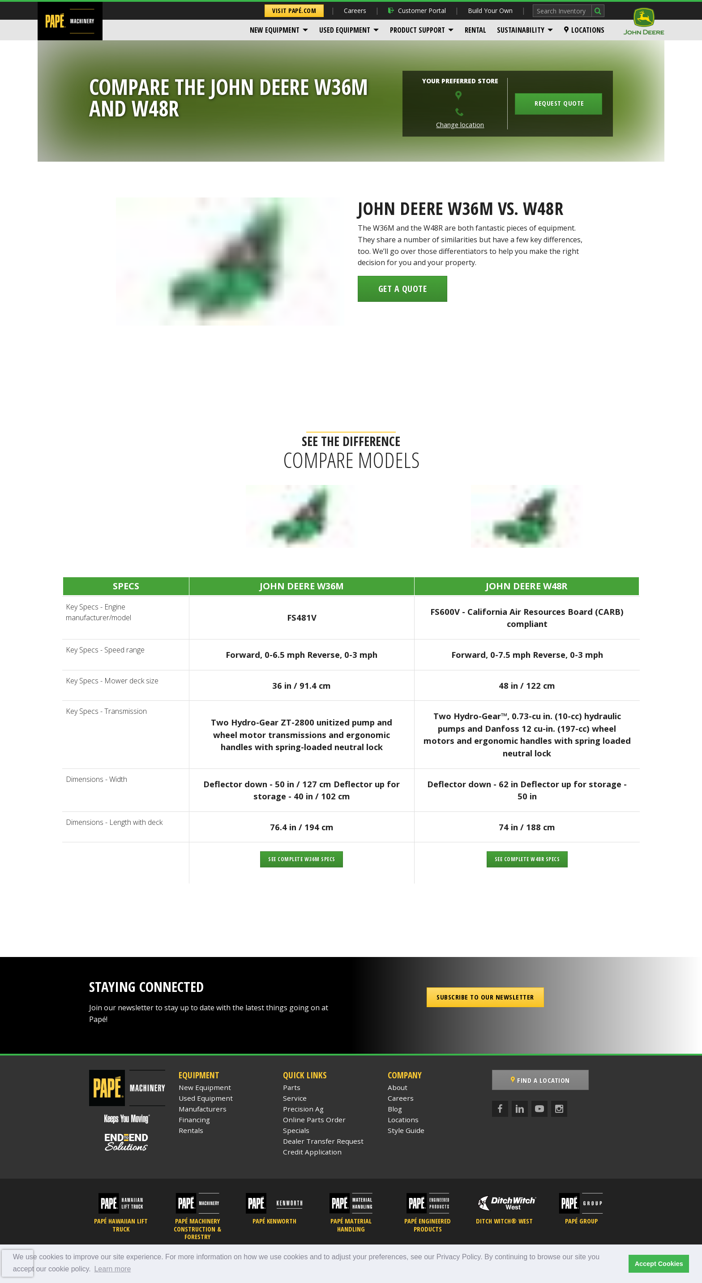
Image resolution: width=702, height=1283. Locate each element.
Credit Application (312, 1151)
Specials (296, 1130)
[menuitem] (279, 30)
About (397, 1087)
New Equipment (275, 30)
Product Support (417, 30)
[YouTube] (539, 1109)
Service (295, 1098)
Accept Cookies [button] (659, 1263)
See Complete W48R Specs (527, 859)
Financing (194, 1119)
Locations (584, 30)
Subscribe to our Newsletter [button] (485, 996)
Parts (291, 1087)
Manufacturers (203, 1108)
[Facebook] (500, 1109)
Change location (460, 124)
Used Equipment (344, 30)
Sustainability (520, 30)
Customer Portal (417, 10)
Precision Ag (303, 1108)
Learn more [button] (112, 1269)
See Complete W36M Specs (301, 859)
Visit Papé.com (294, 10)
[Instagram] (559, 1109)
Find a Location (540, 1080)
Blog (395, 1108)
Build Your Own (490, 10)
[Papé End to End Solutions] (127, 1142)
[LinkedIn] (520, 1109)
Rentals (191, 1130)
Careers (355, 10)
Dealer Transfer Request (323, 1141)
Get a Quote (402, 289)
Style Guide (406, 1130)
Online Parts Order (314, 1119)
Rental (475, 30)
